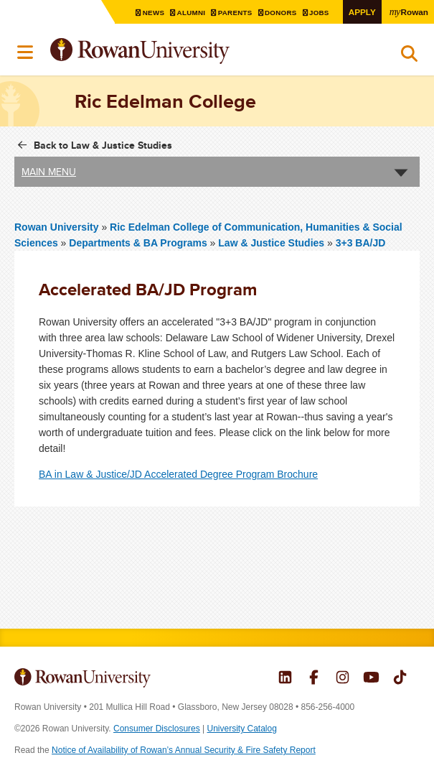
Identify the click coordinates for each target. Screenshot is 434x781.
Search (409, 56)
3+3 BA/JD (361, 243)
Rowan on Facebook (314, 679)
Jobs (321, 13)
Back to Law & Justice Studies (103, 145)
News (155, 13)
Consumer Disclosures (156, 729)
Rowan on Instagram (343, 679)
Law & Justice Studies (272, 243)
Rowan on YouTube (371, 679)
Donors (282, 13)
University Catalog (242, 729)
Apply (362, 12)
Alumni (193, 13)
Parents (237, 13)
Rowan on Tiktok (400, 679)
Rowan (409, 11)
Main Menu (49, 172)
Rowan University (175, 51)
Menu (25, 52)
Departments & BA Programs (138, 243)
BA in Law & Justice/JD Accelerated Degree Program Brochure (178, 474)
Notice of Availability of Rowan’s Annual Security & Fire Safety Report (184, 750)
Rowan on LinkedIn (285, 679)
